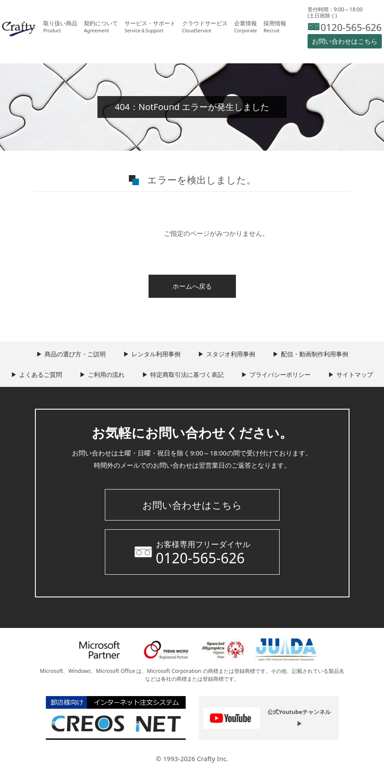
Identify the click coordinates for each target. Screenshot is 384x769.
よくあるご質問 (40, 374)
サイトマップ (354, 374)
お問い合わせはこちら (192, 504)
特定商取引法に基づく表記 (187, 374)
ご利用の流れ (106, 374)
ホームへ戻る (192, 286)
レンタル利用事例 (155, 354)
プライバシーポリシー (280, 374)
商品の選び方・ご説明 (75, 354)
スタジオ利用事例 (230, 354)
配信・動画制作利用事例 (314, 354)
